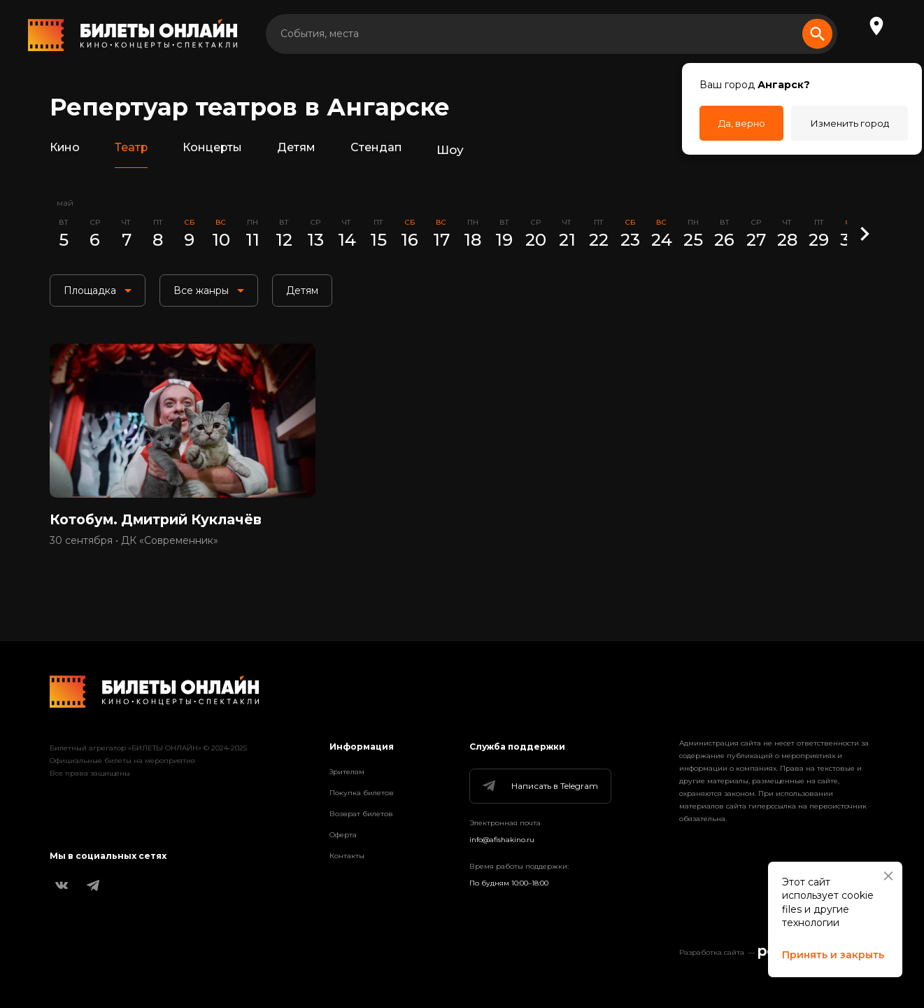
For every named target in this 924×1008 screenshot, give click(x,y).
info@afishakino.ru (501, 839)
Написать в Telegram (539, 786)
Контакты (346, 855)
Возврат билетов (361, 813)
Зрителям (346, 771)
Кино (66, 150)
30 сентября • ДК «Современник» (134, 546)
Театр (135, 150)
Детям (306, 150)
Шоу (464, 150)
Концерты (219, 150)
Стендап (389, 150)
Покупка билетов (361, 792)
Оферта (343, 834)
